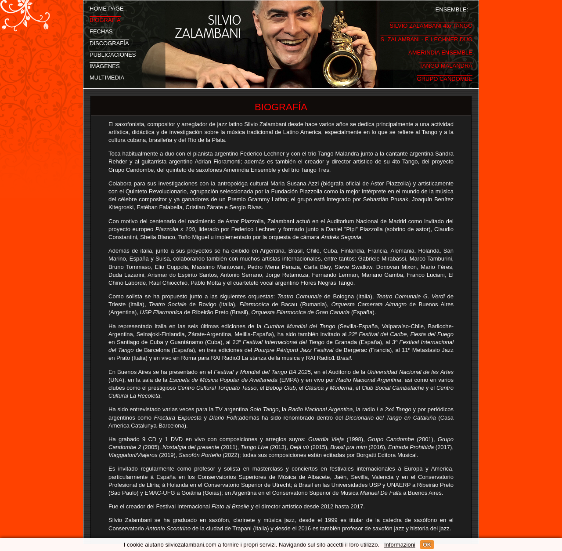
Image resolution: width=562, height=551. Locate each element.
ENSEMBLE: (452, 8)
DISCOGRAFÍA (109, 42)
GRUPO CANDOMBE (444, 77)
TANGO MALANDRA (445, 63)
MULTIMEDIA (107, 77)
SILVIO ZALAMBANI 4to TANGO (430, 23)
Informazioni (399, 544)
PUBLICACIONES (113, 54)
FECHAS (101, 31)
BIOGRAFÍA (105, 19)
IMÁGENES (105, 65)
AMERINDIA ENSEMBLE (440, 50)
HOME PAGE (107, 8)
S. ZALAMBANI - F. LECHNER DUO (426, 37)
